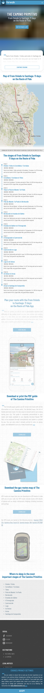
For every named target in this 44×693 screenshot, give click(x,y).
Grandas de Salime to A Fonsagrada (15, 226)
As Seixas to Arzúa (9, 274)
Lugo (6, 606)
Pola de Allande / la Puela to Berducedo (16, 202)
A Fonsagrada (9, 600)
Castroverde (9, 603)
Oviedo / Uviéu (10, 584)
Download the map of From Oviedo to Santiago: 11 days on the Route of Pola (22, 150)
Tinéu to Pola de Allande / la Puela (14, 190)
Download (22, 434)
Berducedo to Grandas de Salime (14, 214)
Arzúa (7, 611)
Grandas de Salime (11, 598)
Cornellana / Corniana (12, 587)
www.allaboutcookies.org (18, 686)
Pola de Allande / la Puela (13, 592)
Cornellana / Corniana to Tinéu (13, 178)
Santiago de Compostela (13, 614)
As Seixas (8, 608)
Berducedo (8, 595)
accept (22, 691)
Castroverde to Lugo (10, 250)
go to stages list (22, 27)
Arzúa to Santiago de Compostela (14, 286)
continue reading (22, 67)
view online (22, 330)
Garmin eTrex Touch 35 (11, 522)
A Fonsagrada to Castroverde (13, 238)
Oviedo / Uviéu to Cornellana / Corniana (16, 166)
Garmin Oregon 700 (26, 522)
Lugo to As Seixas (9, 262)
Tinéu (7, 589)
